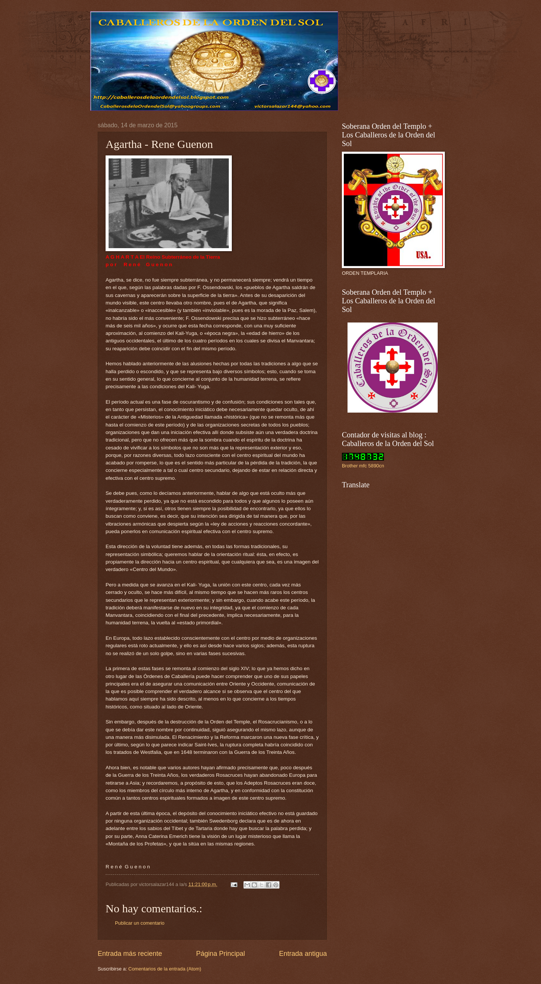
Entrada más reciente (130, 953)
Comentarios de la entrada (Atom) (164, 969)
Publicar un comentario (140, 923)
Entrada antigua (303, 953)
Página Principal (220, 953)
